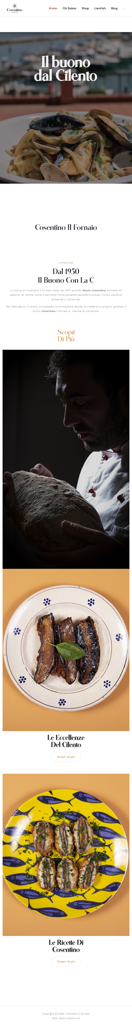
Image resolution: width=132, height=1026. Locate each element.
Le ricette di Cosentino (66, 946)
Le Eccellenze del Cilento (66, 742)
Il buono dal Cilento (65, 69)
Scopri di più (66, 336)
